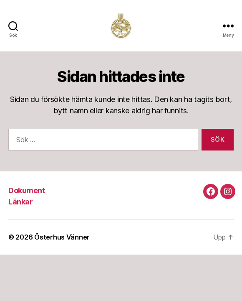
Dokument (26, 190)
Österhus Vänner (62, 237)
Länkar (20, 201)
